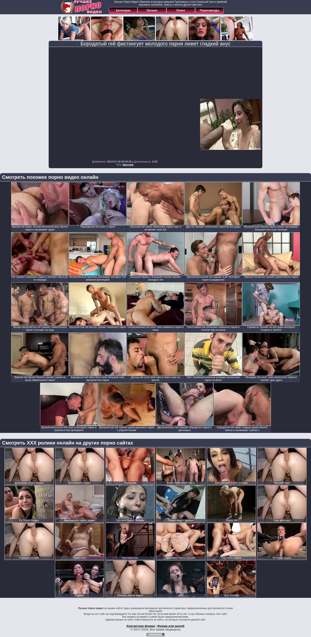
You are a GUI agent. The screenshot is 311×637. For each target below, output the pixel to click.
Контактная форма (141, 626)
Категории (123, 10)
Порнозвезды (209, 10)
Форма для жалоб (170, 626)
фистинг (128, 164)
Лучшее (152, 10)
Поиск (180, 10)
